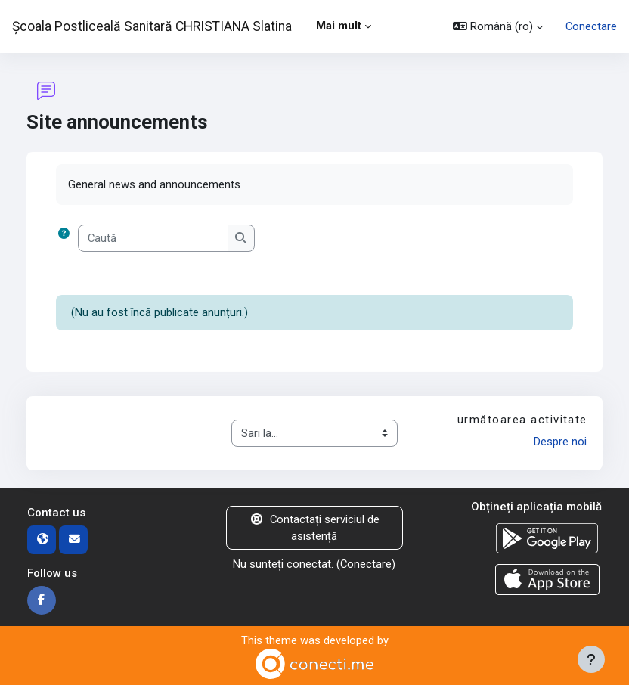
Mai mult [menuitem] (338, 26)
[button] (498, 26)
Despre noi (560, 441)
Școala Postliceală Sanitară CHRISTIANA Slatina (152, 26)
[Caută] (153, 238)
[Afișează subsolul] (591, 659)
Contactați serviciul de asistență (314, 528)
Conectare (591, 26)
